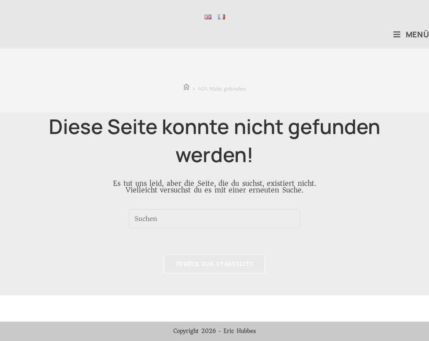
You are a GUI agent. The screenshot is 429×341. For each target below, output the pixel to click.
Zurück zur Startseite (214, 264)
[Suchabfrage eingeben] (214, 218)
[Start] (186, 88)
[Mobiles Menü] (411, 34)
